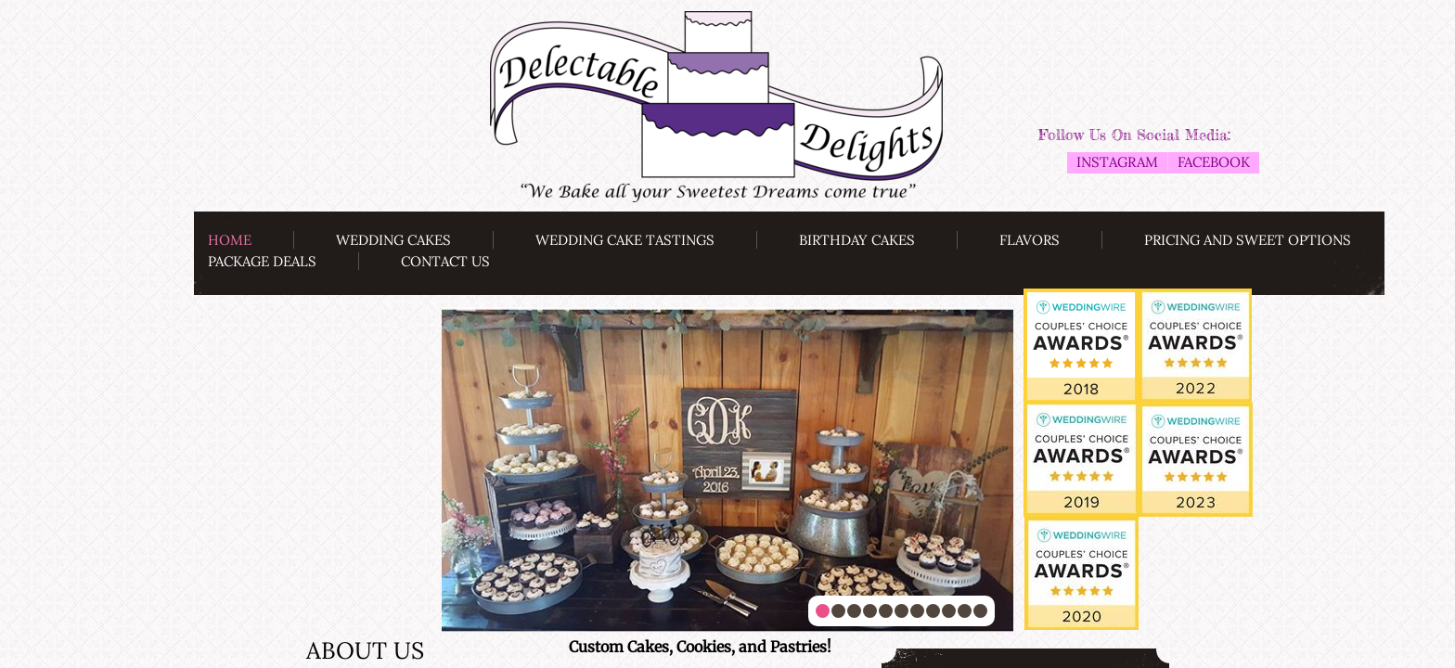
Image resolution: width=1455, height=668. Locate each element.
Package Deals (262, 261)
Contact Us (445, 261)
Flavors (1029, 240)
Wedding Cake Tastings (625, 240)
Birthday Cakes (857, 240)
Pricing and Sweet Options (1247, 240)
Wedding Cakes (393, 240)
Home (229, 240)
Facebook (1214, 162)
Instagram (1117, 162)
